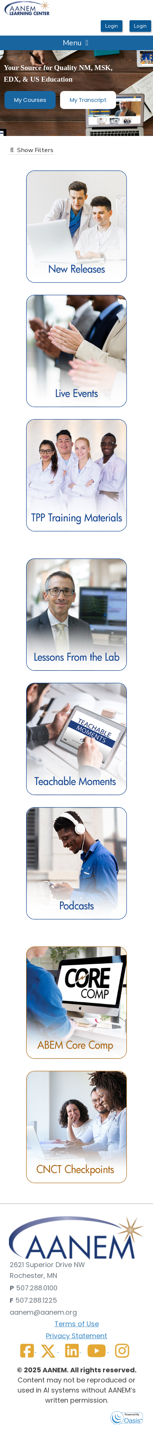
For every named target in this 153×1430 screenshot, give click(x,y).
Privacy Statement (76, 1335)
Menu (76, 42)
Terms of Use (76, 1323)
